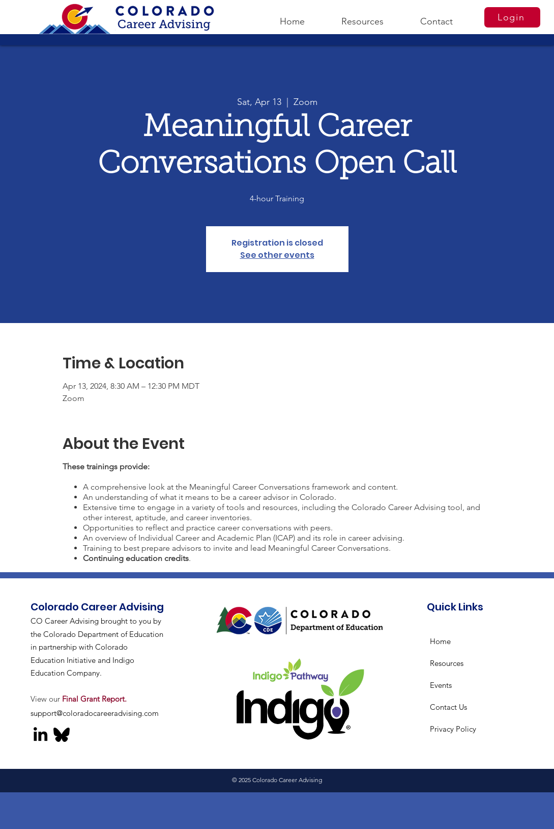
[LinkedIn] (40, 734)
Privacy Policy (453, 729)
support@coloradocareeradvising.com (95, 713)
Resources (446, 663)
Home (440, 641)
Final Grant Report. (94, 699)
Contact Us (448, 707)
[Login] (512, 17)
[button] (362, 17)
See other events (277, 255)
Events (441, 685)
